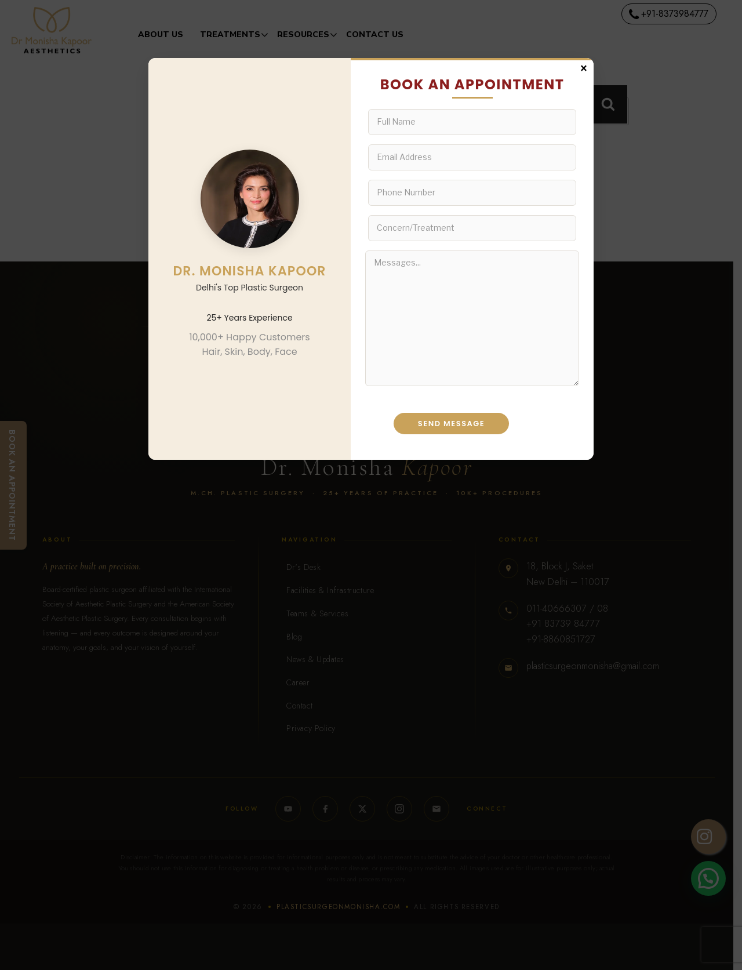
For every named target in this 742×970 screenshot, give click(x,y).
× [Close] (583, 67)
